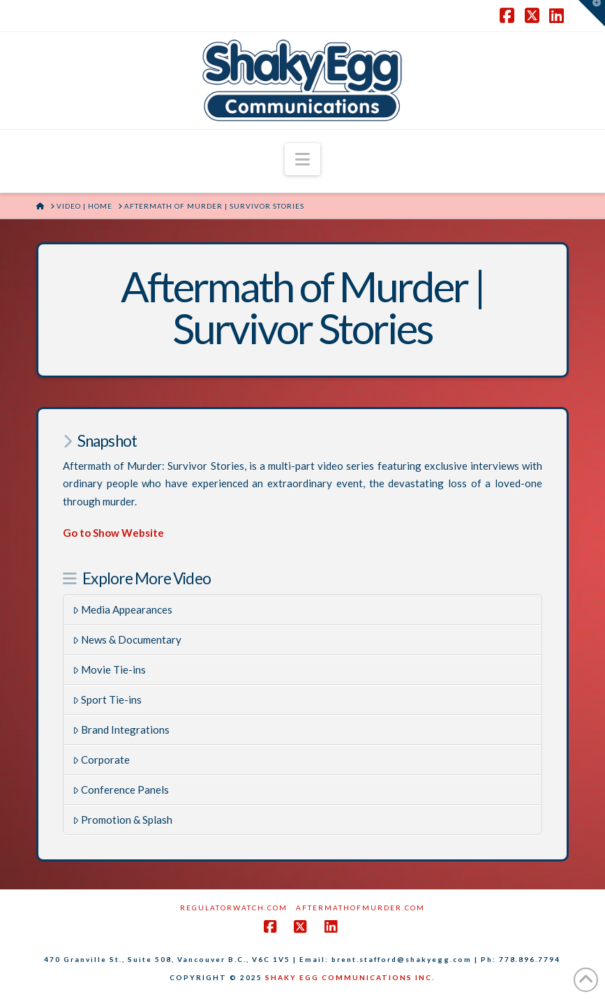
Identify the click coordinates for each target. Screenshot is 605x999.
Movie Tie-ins (110, 669)
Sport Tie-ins (107, 699)
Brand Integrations (121, 729)
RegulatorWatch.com (233, 907)
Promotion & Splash (123, 819)
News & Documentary (127, 639)
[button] (302, 159)
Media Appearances (123, 609)
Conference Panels (121, 789)
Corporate (101, 759)
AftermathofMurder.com (360, 907)
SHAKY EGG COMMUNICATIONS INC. (350, 977)
